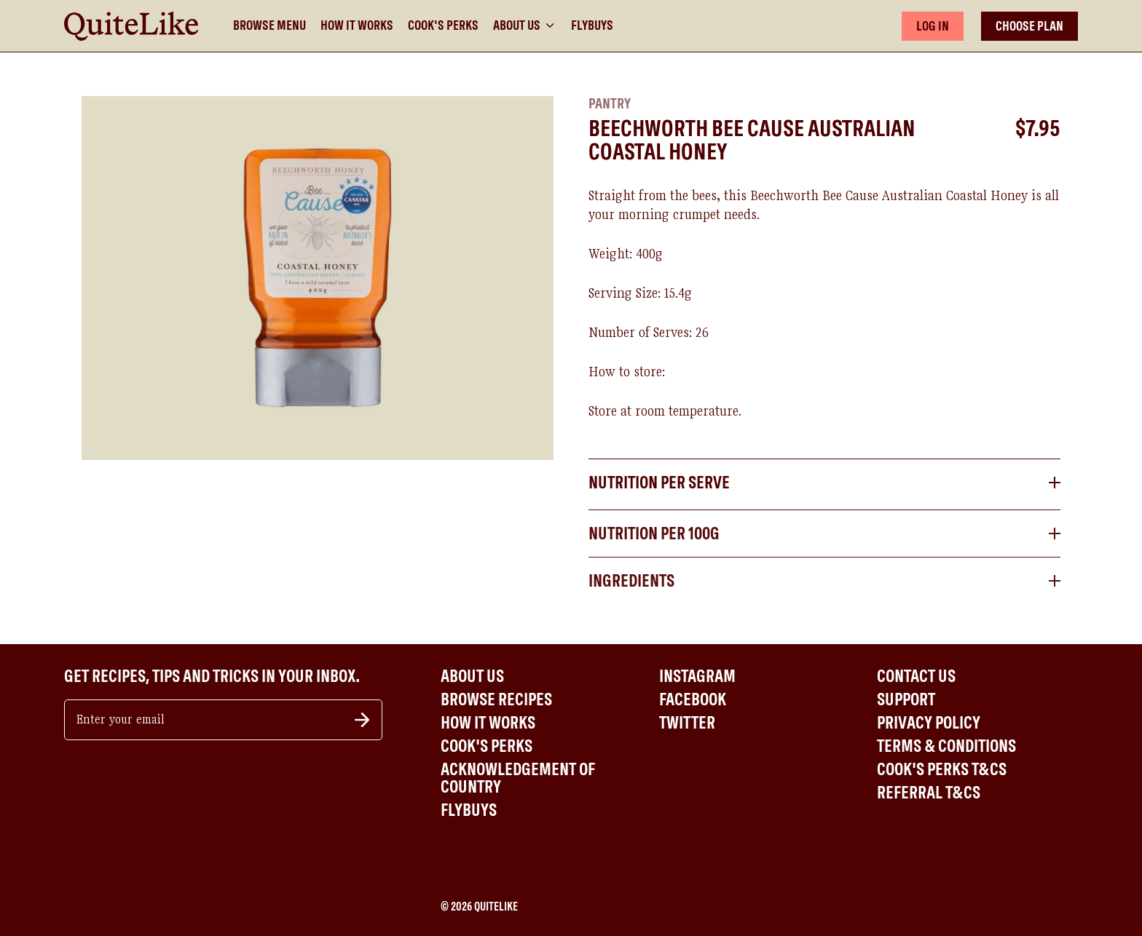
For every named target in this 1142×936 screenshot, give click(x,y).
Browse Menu (269, 25)
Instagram (697, 676)
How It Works (356, 25)
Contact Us (916, 676)
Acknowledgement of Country (518, 778)
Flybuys (592, 25)
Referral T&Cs (928, 792)
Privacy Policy (928, 722)
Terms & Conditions (946, 746)
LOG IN (932, 25)
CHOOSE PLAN (1029, 25)
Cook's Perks (443, 25)
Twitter (687, 722)
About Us (524, 25)
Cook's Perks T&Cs (942, 769)
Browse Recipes (496, 699)
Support (906, 699)
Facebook (692, 699)
